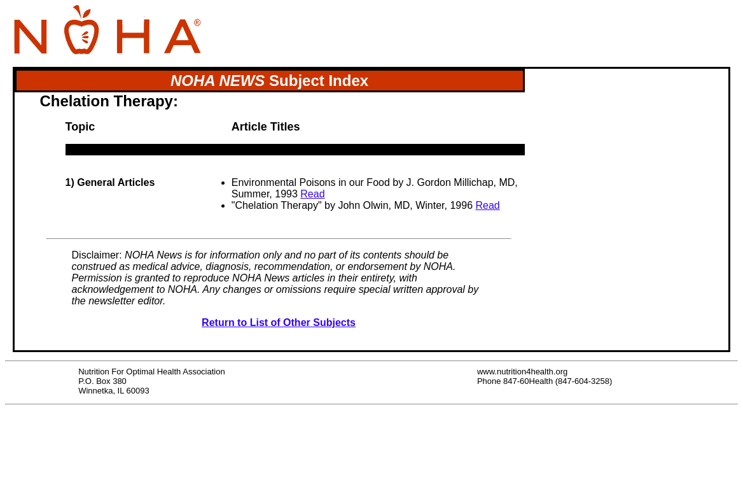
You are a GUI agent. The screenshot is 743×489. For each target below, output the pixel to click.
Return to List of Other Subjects (279, 322)
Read (312, 193)
